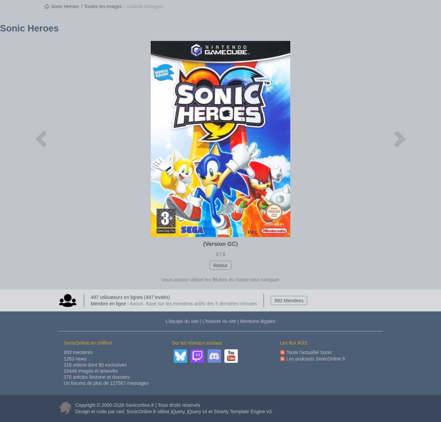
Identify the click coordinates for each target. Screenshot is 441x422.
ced (120, 411)
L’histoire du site (219, 321)
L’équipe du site (182, 321)
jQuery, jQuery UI (189, 411)
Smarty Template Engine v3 (242, 411)
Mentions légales (257, 321)
